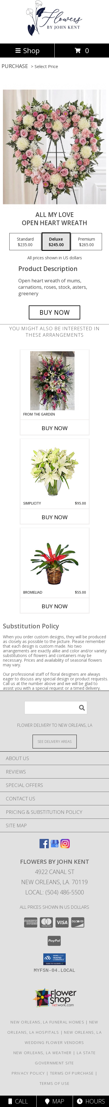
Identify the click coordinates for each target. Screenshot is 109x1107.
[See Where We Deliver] (55, 741)
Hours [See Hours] (91, 1101)
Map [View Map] (54, 1101)
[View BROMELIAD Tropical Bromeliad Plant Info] (54, 558)
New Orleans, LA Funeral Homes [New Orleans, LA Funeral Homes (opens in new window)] (47, 1022)
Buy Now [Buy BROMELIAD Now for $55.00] (55, 606)
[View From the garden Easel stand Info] (54, 380)
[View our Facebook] (44, 846)
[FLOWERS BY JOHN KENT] (54, 35)
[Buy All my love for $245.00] (55, 312)
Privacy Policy (28, 1073)
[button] (54, 959)
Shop (27, 50)
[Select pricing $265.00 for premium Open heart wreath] (86, 241)
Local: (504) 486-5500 (54, 892)
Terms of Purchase (72, 1073)
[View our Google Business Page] (54, 846)
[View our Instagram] (65, 846)
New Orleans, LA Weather (42, 1052)
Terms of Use (55, 1083)
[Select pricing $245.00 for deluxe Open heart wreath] (56, 241)
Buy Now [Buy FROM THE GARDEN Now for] (55, 428)
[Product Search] (55, 707)
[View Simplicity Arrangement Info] (54, 470)
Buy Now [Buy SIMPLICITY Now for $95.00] (55, 517)
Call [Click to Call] (18, 1101)
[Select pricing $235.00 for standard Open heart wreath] (25, 241)
